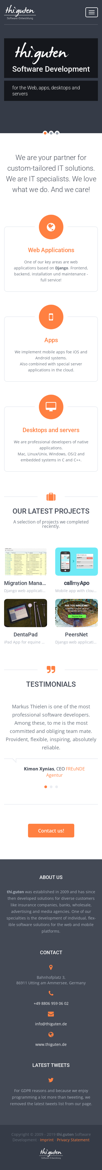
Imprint (47, 1139)
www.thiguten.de (51, 1044)
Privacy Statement (73, 1139)
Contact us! (51, 830)
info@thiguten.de (51, 1023)
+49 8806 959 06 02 (51, 1003)
